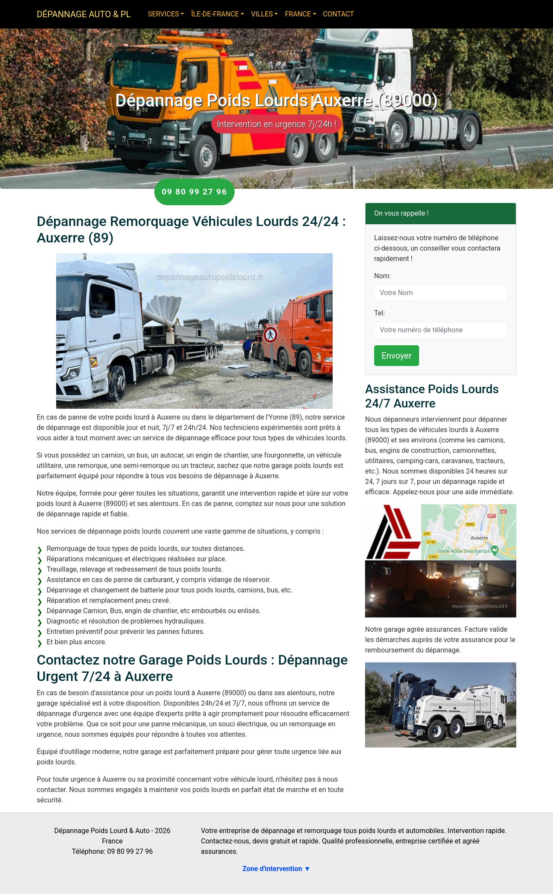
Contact (338, 14)
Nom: (382, 276)
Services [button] (163, 14)
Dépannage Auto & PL (83, 14)
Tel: (379, 313)
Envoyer (396, 355)
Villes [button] (262, 14)
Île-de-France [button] (215, 14)
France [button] (298, 14)
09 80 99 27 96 (194, 192)
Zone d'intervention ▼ (276, 869)
